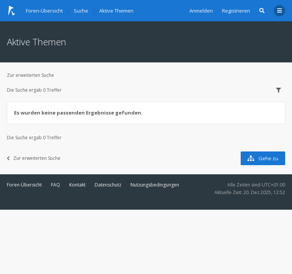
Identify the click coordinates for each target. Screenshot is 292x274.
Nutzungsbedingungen (154, 185)
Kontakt (77, 185)
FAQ (55, 185)
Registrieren (236, 10)
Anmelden (201, 10)
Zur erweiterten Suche (30, 75)
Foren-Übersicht (24, 185)
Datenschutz (108, 185)
